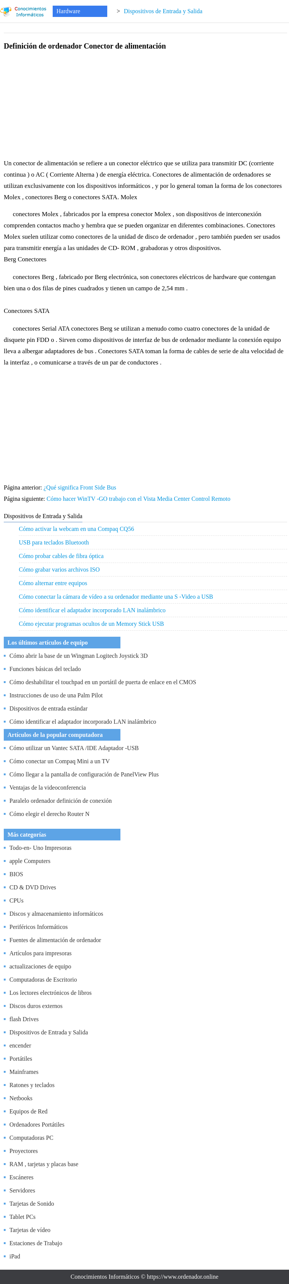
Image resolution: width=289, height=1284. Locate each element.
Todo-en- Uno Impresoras (40, 848)
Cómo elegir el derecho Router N (49, 814)
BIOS (16, 874)
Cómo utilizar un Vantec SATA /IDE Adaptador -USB (74, 748)
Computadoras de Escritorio (43, 979)
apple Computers (29, 861)
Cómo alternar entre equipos (53, 583)
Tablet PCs (22, 1217)
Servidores (22, 1190)
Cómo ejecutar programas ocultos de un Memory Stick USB (91, 624)
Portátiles (20, 1058)
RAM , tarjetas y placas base (43, 1164)
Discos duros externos (35, 1006)
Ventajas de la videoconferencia (47, 787)
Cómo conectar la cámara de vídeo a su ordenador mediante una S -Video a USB (116, 596)
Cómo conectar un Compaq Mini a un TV (59, 761)
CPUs (16, 900)
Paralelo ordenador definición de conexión (60, 801)
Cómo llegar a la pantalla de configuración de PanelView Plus (84, 774)
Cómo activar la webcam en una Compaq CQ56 (76, 529)
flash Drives (24, 1019)
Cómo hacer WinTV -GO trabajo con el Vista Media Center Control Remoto (139, 499)
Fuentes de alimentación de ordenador (55, 940)
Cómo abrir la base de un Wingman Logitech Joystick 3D (78, 656)
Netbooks (20, 1098)
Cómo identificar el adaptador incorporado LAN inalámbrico (92, 610)
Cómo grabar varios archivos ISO (59, 569)
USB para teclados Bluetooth (54, 542)
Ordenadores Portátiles (36, 1124)
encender (20, 1045)
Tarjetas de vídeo (29, 1230)
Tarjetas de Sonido (31, 1203)
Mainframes (23, 1072)
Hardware (68, 11)
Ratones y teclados (32, 1085)
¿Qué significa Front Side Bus (81, 487)
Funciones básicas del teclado (45, 669)
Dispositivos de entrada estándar (48, 708)
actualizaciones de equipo (40, 966)
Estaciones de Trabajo (35, 1243)
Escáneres (21, 1177)
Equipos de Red (28, 1111)
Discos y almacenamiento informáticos (56, 913)
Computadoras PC (31, 1138)
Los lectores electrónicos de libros (50, 993)
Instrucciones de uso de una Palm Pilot (56, 695)
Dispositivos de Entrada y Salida (163, 11)
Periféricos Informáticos (38, 927)
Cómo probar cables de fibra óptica (61, 556)
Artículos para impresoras (40, 953)
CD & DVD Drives (32, 887)
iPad (14, 1256)
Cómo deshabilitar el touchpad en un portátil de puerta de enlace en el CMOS (102, 682)
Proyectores (23, 1151)
